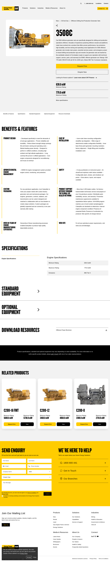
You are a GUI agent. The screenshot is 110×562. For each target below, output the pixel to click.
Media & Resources (52, 8)
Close (34, 557)
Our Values (75, 541)
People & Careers (77, 539)
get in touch (54, 354)
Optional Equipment (49, 113)
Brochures (56, 544)
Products (25, 8)
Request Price (11, 424)
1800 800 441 (89, 3)
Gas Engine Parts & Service (61, 524)
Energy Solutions (58, 527)
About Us (62, 8)
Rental (55, 519)
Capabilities (75, 519)
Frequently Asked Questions (80, 547)
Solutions (32, 8)
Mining (93, 517)
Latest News (56, 536)
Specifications (21, 113)
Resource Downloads (64, 113)
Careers (106, 3)
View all (93, 524)
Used (54, 522)
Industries (40, 8)
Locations (98, 3)
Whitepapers (56, 541)
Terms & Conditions (31, 492)
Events (55, 547)
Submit (48, 494)
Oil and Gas (64, 21)
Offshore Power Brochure (81, 330)
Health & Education (96, 519)
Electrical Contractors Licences (80, 558)
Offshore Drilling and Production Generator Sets (85, 21)
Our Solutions (76, 517)
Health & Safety (76, 544)
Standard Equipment (34, 113)
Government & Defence (98, 522)
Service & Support (77, 522)
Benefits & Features (8, 113)
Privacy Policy (5, 494)
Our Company (76, 536)
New (57, 21)
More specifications (62, 100)
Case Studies (57, 539)
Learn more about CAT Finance (85, 78)
